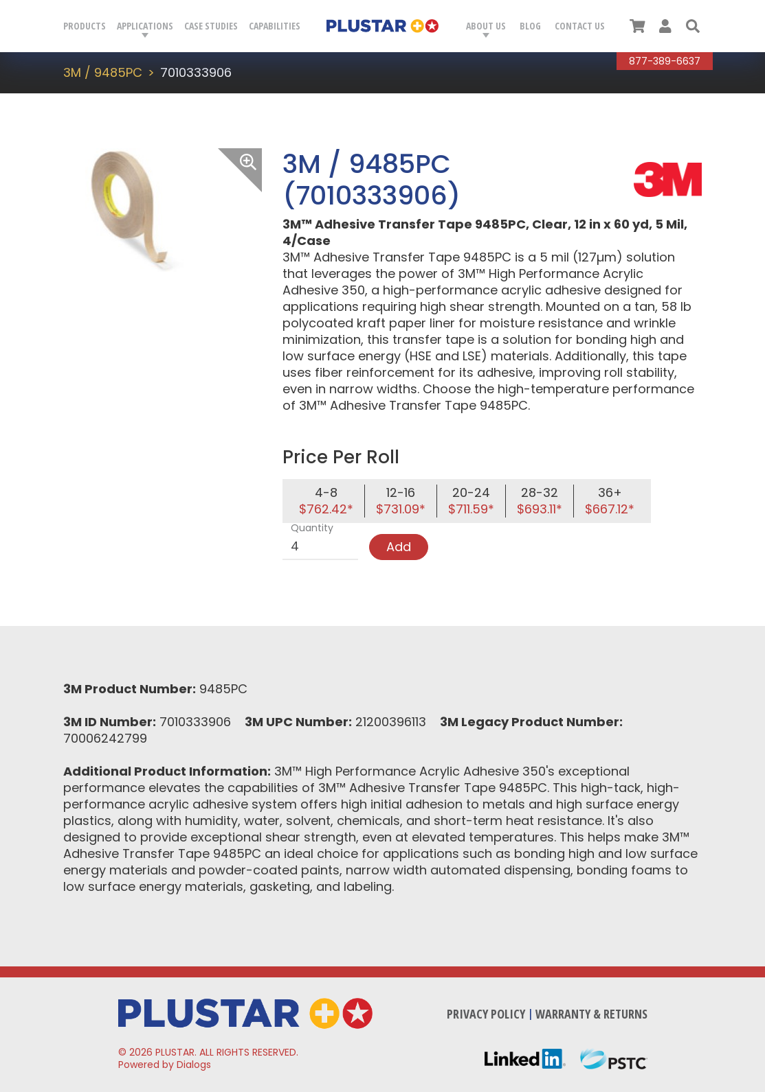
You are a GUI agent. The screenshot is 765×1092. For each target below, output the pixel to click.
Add (398, 546)
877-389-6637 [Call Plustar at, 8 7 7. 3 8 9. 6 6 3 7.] (664, 61)
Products (84, 25)
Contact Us (580, 25)
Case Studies (211, 25)
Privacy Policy (486, 1014)
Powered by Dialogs (164, 1064)
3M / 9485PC (102, 72)
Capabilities (274, 25)
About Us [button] (486, 25)
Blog (530, 25)
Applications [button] (145, 25)
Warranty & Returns (591, 1014)
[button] (692, 26)
